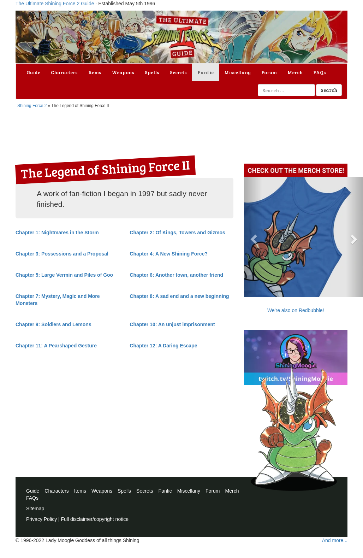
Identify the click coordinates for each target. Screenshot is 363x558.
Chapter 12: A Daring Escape (163, 345)
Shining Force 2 (32, 105)
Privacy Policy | (43, 519)
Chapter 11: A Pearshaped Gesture (56, 345)
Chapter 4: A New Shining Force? (169, 254)
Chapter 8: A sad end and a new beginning (179, 296)
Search (329, 90)
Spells (152, 72)
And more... (334, 540)
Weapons (123, 72)
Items (94, 72)
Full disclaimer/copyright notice (95, 519)
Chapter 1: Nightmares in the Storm (57, 232)
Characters (64, 72)
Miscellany (237, 72)
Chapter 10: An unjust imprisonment (172, 324)
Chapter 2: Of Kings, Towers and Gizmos (177, 232)
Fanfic (205, 72)
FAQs (319, 72)
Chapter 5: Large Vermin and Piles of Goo (64, 275)
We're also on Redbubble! (295, 310)
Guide (33, 72)
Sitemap (35, 508)
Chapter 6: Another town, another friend (176, 275)
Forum (269, 72)
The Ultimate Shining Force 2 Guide (55, 3)
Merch (295, 72)
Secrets (178, 72)
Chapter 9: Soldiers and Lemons (53, 324)
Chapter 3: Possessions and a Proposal (62, 254)
